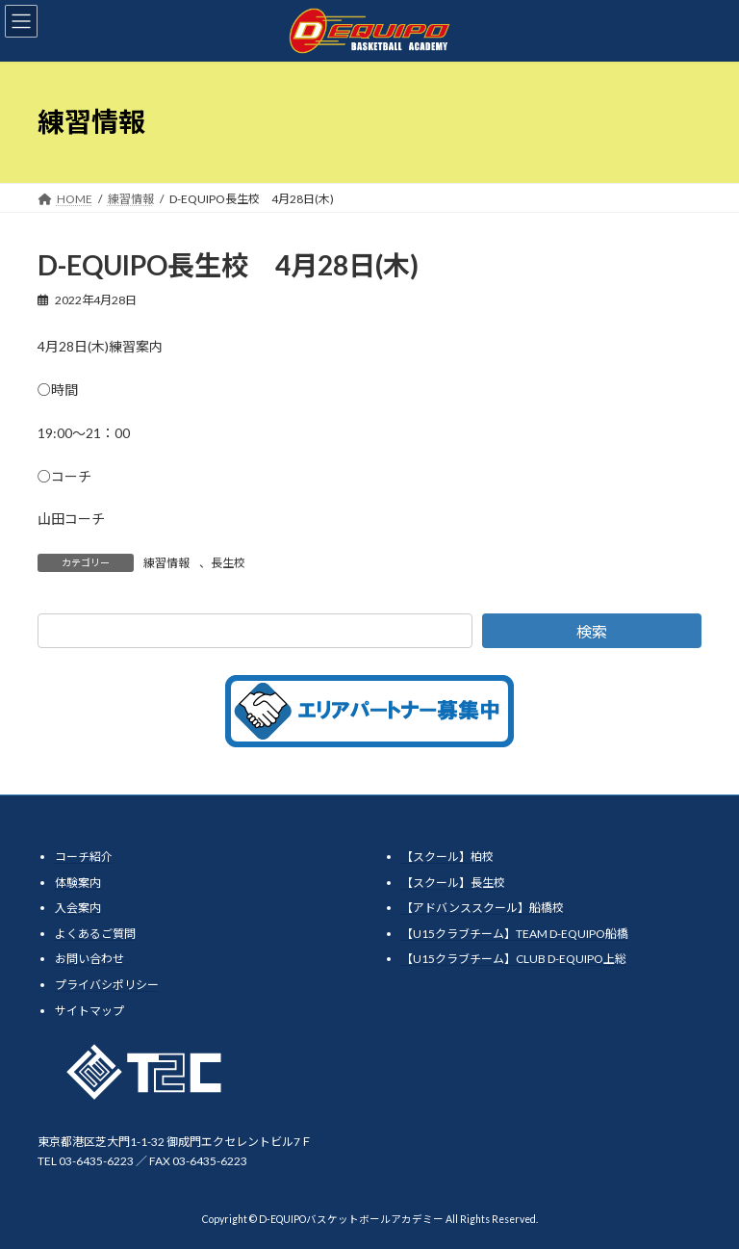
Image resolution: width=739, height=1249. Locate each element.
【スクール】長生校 (453, 882)
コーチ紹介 (84, 856)
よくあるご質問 (95, 933)
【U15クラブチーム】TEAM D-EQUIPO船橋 (514, 933)
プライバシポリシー (107, 984)
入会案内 (78, 907)
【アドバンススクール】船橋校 (482, 907)
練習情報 (166, 563)
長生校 (228, 563)
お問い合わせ (89, 958)
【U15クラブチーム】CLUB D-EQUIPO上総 (513, 958)
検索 (591, 631)
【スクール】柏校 (447, 856)
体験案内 (78, 882)
